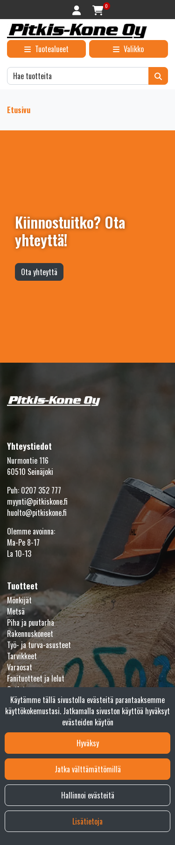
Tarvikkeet (22, 656)
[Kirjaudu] (77, 9)
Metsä (16, 611)
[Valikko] (128, 49)
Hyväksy (88, 743)
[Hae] (78, 76)
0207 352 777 (41, 490)
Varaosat (19, 667)
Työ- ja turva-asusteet (39, 644)
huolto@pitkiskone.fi (37, 512)
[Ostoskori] (97, 9)
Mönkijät (19, 600)
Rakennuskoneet (30, 633)
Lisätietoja (87, 821)
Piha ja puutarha (30, 622)
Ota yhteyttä (39, 271)
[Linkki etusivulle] (77, 31)
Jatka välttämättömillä (88, 769)
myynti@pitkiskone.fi (37, 501)
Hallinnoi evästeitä (87, 795)
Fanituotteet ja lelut (35, 678)
